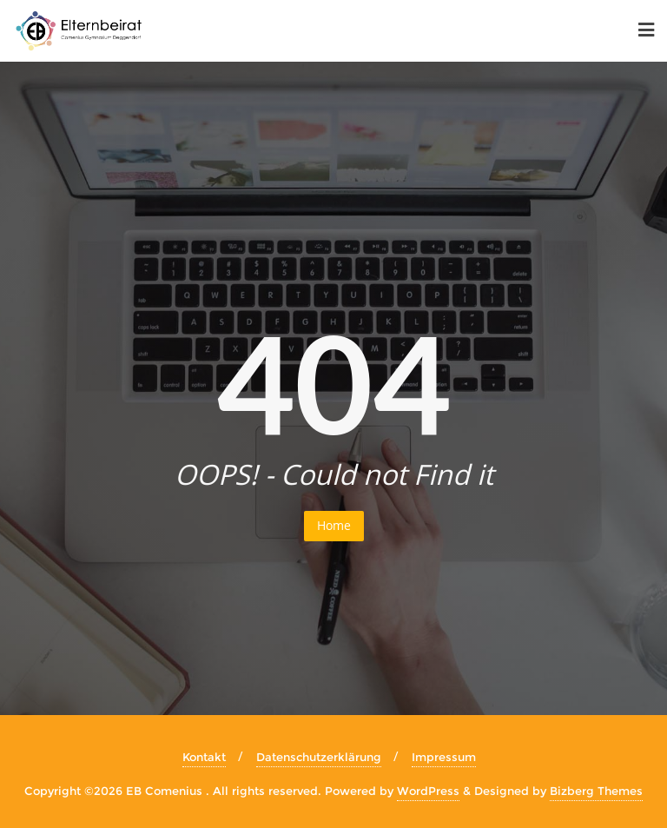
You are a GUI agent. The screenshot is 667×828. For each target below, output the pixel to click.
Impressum (444, 757)
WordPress (428, 791)
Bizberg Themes (596, 791)
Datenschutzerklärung (318, 757)
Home (334, 525)
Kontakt (204, 757)
